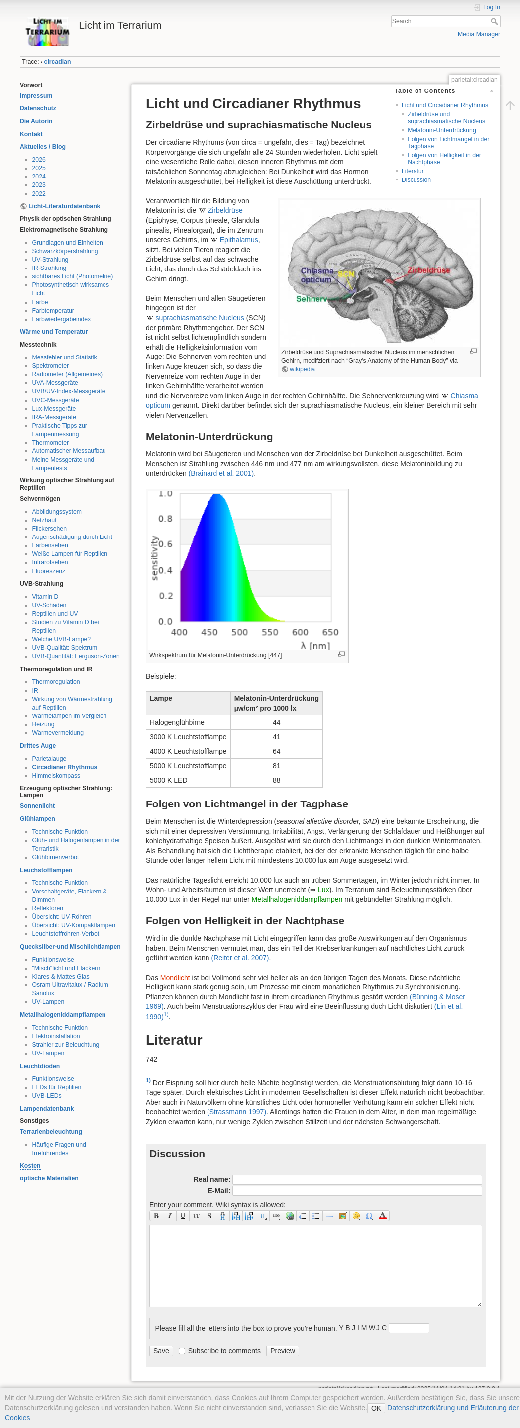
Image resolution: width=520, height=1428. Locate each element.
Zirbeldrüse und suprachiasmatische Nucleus (446, 117)
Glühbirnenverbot (55, 857)
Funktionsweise (53, 959)
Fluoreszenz (49, 571)
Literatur (413, 171)
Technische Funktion (60, 831)
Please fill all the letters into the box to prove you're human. (246, 1328)
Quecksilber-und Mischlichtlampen (70, 946)
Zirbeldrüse (225, 210)
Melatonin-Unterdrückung (442, 130)
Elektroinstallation (56, 1036)
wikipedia (302, 369)
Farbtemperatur (53, 310)
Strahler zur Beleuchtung (66, 1044)
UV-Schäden (49, 605)
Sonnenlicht (37, 806)
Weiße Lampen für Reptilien (70, 553)
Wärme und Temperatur (54, 331)
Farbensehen (50, 545)
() (221, 473)
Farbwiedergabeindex (61, 319)
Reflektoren (48, 908)
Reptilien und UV (55, 613)
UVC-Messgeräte (55, 400)
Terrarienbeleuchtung (51, 1131)
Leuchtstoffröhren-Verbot (66, 933)
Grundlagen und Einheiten (67, 242)
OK (376, 1408)
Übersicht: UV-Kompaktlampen (74, 925)
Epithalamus (239, 240)
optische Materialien (49, 1178)
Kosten (30, 1165)
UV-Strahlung (50, 259)
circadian (57, 61)
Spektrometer (50, 365)
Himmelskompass (56, 775)
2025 (39, 168)
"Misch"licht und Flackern (66, 968)
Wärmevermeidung (58, 732)
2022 (39, 193)
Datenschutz (38, 108)
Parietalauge (49, 758)
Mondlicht (175, 978)
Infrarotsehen (50, 562)
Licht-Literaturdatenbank (64, 206)
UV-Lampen (48, 1001)
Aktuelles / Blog (43, 146)
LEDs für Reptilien (57, 1087)
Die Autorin (36, 121)
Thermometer (50, 442)
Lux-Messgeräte (54, 408)
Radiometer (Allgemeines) (67, 374)
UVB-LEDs (47, 1095)
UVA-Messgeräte (55, 382)
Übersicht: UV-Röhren (62, 916)
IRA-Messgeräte (54, 417)
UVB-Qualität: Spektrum (65, 647)
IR (35, 690)
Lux (323, 889)
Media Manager (479, 34)
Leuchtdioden (40, 1066)
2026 (39, 159)
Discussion (416, 180)
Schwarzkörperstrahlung (65, 251)
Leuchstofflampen (46, 870)
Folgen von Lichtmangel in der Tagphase (448, 142)
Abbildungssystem (57, 511)
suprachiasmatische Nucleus (200, 318)
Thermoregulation (56, 681)
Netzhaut (44, 520)
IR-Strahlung (49, 268)
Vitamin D (45, 596)
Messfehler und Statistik (64, 357)
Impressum (36, 95)
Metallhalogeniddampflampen (62, 1014)
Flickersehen (49, 528)
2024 (39, 176)
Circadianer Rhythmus (65, 767)
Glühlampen (37, 818)
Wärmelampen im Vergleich (69, 716)
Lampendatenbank (47, 1108)
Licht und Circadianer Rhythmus (445, 105)
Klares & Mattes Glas (61, 976)
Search (495, 21)
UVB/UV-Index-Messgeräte (68, 391)
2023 (39, 184)
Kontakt (31, 134)
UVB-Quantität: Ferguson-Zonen (76, 656)
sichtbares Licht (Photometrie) (72, 276)
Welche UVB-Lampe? (61, 639)
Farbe (40, 302)
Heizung (43, 724)
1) (166, 1014)
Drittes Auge (38, 745)
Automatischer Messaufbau (69, 450)
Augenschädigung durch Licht (72, 537)
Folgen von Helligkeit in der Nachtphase (444, 158)
